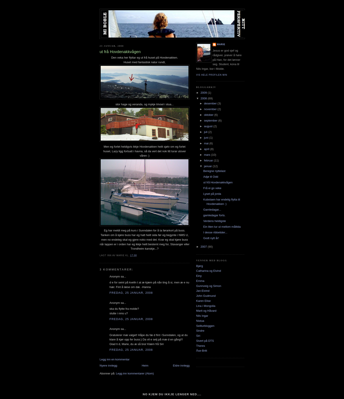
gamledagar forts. (214, 215)
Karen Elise (203, 300)
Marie (221, 44)
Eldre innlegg (181, 365)
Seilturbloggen (205, 325)
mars (207, 154)
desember (210, 103)
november (210, 109)
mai (207, 143)
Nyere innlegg (108, 365)
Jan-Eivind (203, 290)
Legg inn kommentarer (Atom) (135, 373)
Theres (200, 345)
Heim (145, 365)
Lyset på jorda (212, 193)
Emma (200, 281)
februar (209, 160)
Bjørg (199, 266)
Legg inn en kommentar (115, 359)
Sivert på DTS (205, 340)
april (207, 149)
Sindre (200, 330)
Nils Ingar (202, 315)
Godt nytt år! (211, 238)
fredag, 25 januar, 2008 (131, 292)
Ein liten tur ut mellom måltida (222, 226)
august (208, 126)
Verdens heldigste (214, 221)
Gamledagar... (212, 209)
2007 (204, 246)
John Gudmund (206, 295)
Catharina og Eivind (208, 270)
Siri (198, 335)
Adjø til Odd (210, 176)
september (211, 120)
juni (206, 137)
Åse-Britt (201, 350)
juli (206, 132)
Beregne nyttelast (214, 171)
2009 (204, 92)
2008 (204, 98)
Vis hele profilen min (211, 75)
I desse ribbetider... (215, 232)
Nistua (200, 320)
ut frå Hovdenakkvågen (218, 182)
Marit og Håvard (206, 310)
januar (208, 166)
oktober (209, 114)
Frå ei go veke (212, 188)
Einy (199, 275)
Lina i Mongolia (205, 306)
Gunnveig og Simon (208, 286)
